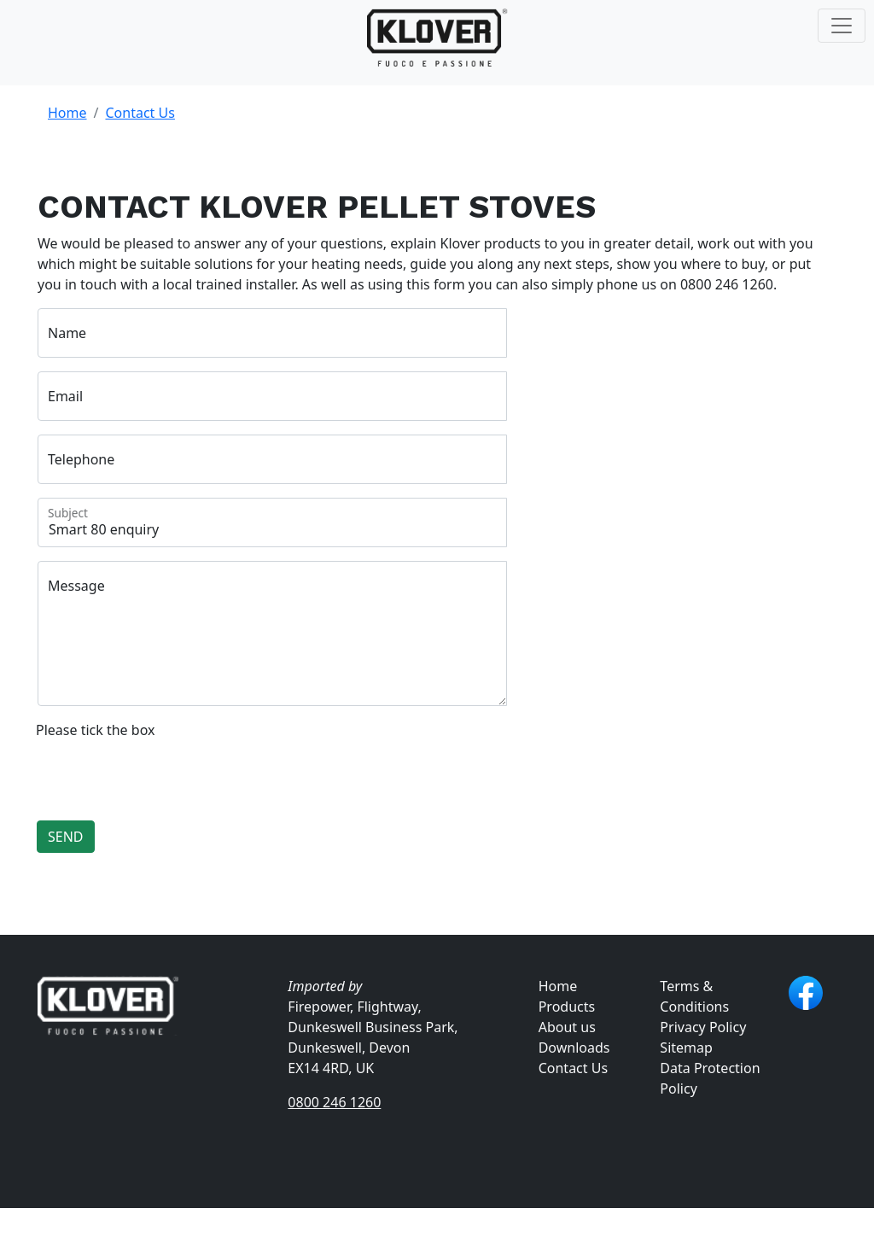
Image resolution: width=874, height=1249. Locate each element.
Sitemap (686, 1047)
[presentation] (165, 773)
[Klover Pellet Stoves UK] (437, 38)
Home (67, 112)
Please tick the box (95, 730)
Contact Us (139, 112)
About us (567, 1027)
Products (567, 1006)
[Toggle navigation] (841, 26)
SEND (66, 836)
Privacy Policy (703, 1027)
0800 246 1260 (334, 1102)
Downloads (574, 1047)
